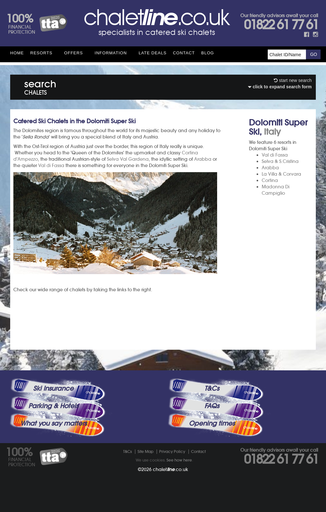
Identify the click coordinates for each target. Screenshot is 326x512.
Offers (73, 53)
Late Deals (152, 53)
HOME (17, 53)
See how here (179, 460)
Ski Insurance (53, 388)
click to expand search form (280, 86)
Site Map (145, 451)
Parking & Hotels (53, 406)
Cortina (270, 180)
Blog (207, 53)
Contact (184, 53)
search (40, 86)
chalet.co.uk (170, 469)
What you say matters (53, 423)
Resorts (41, 53)
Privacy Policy (172, 451)
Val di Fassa (275, 155)
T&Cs (211, 388)
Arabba (270, 168)
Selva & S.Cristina (280, 161)
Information (111, 53)
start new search (293, 80)
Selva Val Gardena (128, 159)
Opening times (212, 423)
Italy (272, 131)
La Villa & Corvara (281, 174)
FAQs (211, 406)
